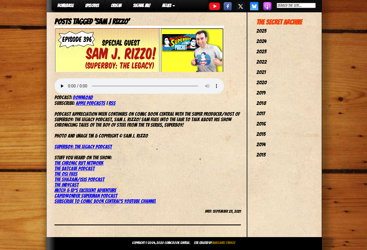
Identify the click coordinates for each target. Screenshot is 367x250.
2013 (261, 154)
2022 (261, 62)
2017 (260, 113)
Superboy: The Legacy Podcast (83, 146)
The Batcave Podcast (74, 168)
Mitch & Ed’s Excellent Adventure (85, 190)
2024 (261, 41)
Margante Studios (223, 243)
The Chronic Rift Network (78, 163)
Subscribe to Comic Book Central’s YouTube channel (105, 201)
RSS (112, 103)
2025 (261, 31)
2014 (261, 144)
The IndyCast (66, 185)
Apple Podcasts (90, 103)
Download (83, 97)
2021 (261, 72)
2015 (261, 134)
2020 (261, 82)
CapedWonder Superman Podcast (85, 195)
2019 (261, 92)
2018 (261, 103)
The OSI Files (65, 174)
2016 (261, 123)
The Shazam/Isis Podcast (79, 179)
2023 (261, 51)
